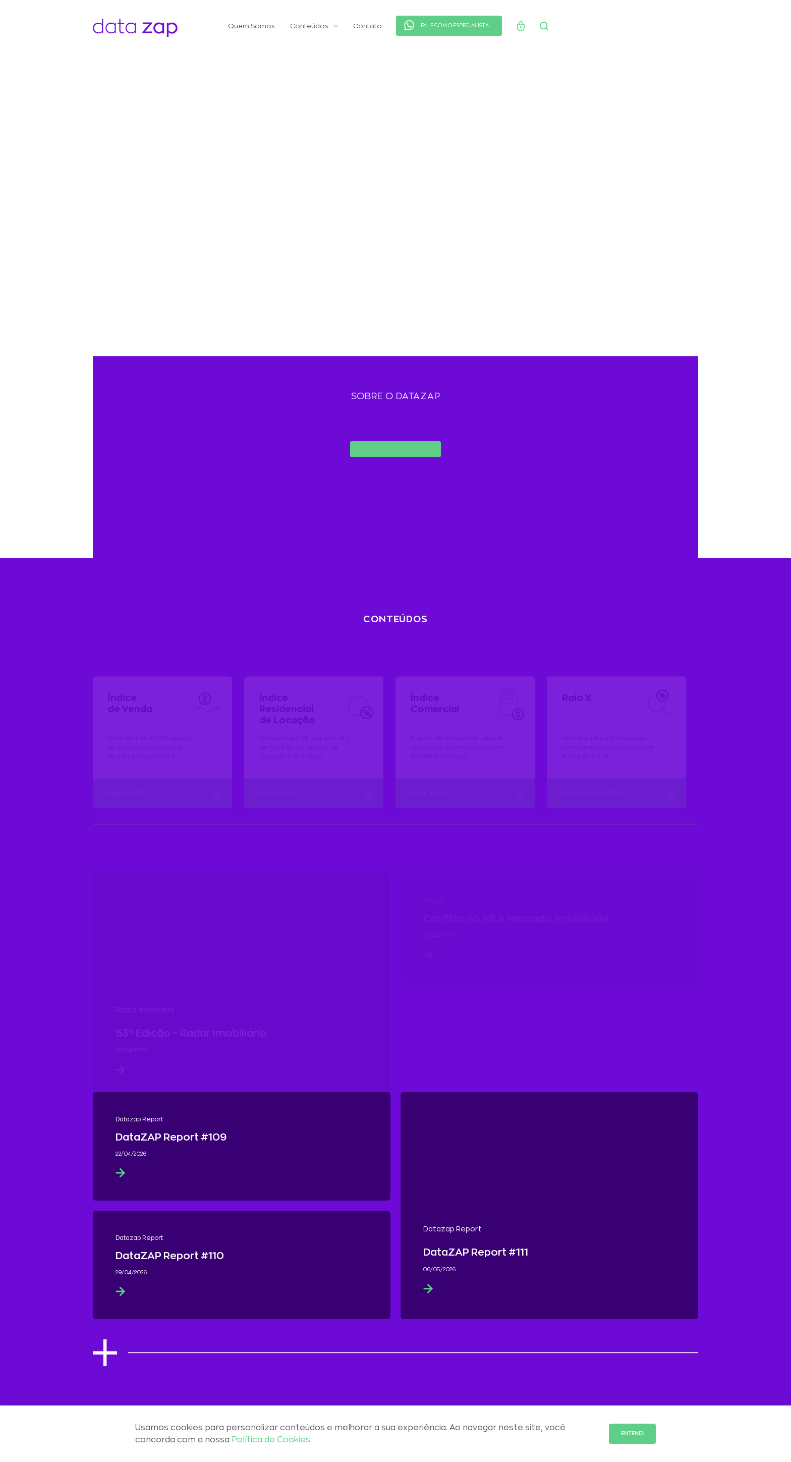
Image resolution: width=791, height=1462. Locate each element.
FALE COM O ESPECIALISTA (455, 25)
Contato (367, 26)
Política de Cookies (271, 1440)
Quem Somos (251, 26)
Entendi (632, 1433)
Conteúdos (314, 26)
